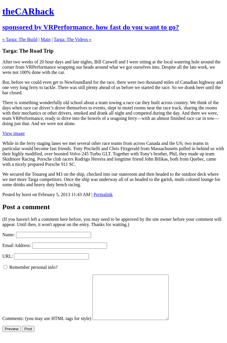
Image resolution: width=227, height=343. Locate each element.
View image (13, 133)
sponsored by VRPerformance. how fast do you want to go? (90, 27)
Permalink (103, 194)
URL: (7, 256)
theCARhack (28, 11)
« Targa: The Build (19, 39)
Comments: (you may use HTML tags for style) (46, 327)
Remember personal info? (30, 267)
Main (45, 39)
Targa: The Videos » (72, 39)
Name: (8, 234)
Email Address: (16, 245)
